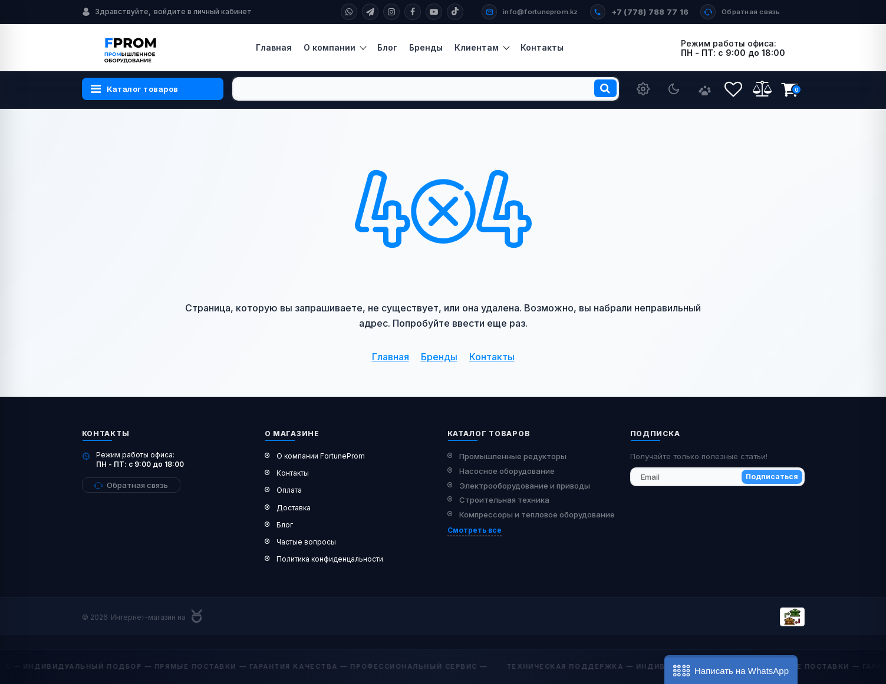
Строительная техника (504, 499)
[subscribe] (717, 476)
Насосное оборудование (507, 471)
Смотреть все (474, 530)
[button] (731, 669)
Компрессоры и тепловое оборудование (537, 514)
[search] (425, 89)
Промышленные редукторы (512, 456)
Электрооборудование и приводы (524, 485)
